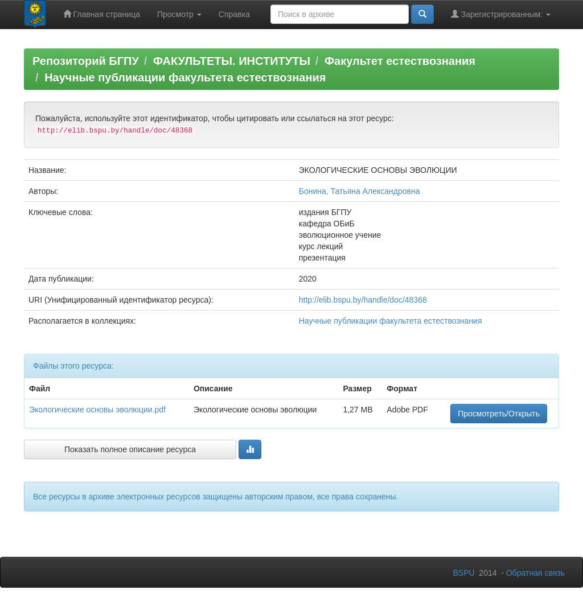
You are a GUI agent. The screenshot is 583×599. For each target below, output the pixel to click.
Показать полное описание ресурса (130, 449)
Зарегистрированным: (501, 14)
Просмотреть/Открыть (499, 413)
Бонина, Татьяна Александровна (359, 191)
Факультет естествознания (400, 61)
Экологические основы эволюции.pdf (97, 409)
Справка (234, 14)
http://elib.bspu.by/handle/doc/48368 (363, 299)
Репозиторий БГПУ (85, 61)
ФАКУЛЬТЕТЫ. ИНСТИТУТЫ (231, 61)
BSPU (463, 572)
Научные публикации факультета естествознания (185, 77)
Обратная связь (535, 572)
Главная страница (101, 14)
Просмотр (179, 14)
